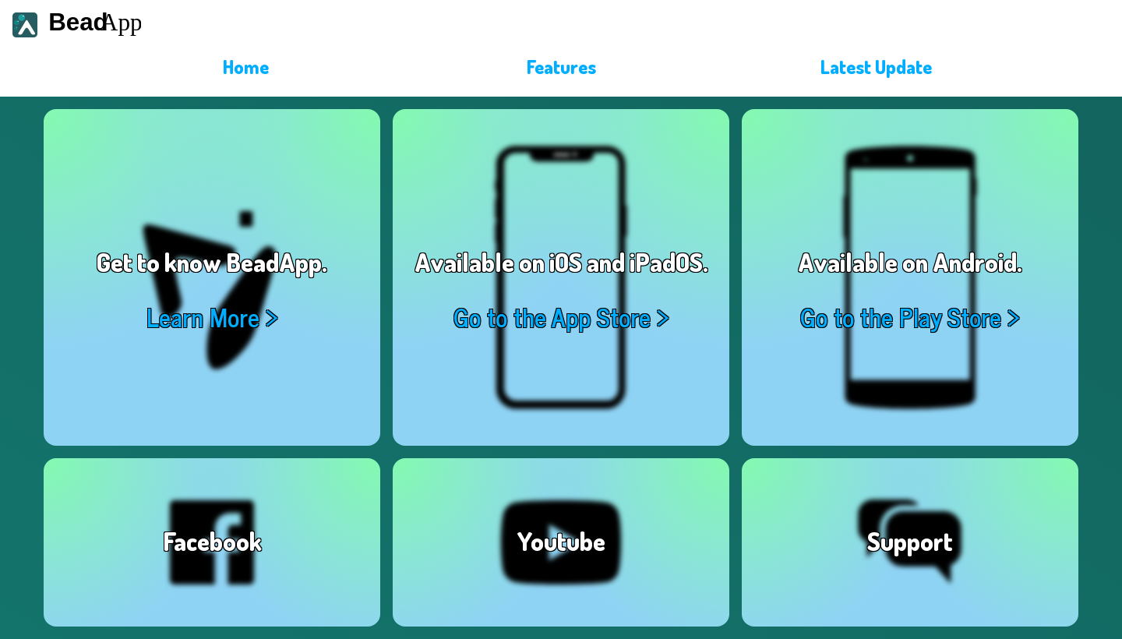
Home (246, 67)
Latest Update (876, 67)
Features (561, 67)
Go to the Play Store (900, 316)
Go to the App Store (552, 316)
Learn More (202, 316)
